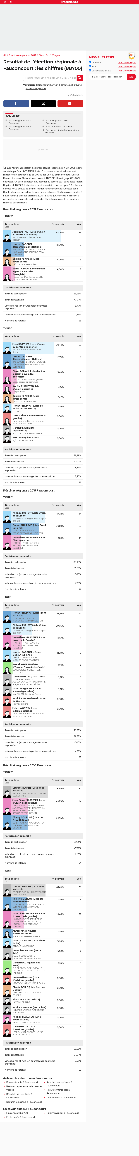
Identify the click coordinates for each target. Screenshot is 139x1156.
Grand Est (44, 55)
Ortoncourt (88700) (71, 85)
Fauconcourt (51, 130)
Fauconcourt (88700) (17, 1113)
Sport (93, 66)
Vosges (56, 55)
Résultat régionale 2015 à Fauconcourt (20, 127)
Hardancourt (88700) (47, 85)
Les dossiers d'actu (100, 70)
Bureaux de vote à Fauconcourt (60, 126)
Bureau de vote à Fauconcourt (22, 1082)
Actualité (95, 62)
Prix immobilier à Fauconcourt (62, 1113)
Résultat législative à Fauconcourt (24, 1102)
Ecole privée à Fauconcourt (20, 1117)
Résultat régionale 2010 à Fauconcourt (57, 121)
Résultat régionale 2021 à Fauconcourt (20, 121)
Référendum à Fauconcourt (61, 1097)
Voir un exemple (127, 62)
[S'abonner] (112, 77)
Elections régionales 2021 (22, 55)
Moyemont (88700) (36, 88)
